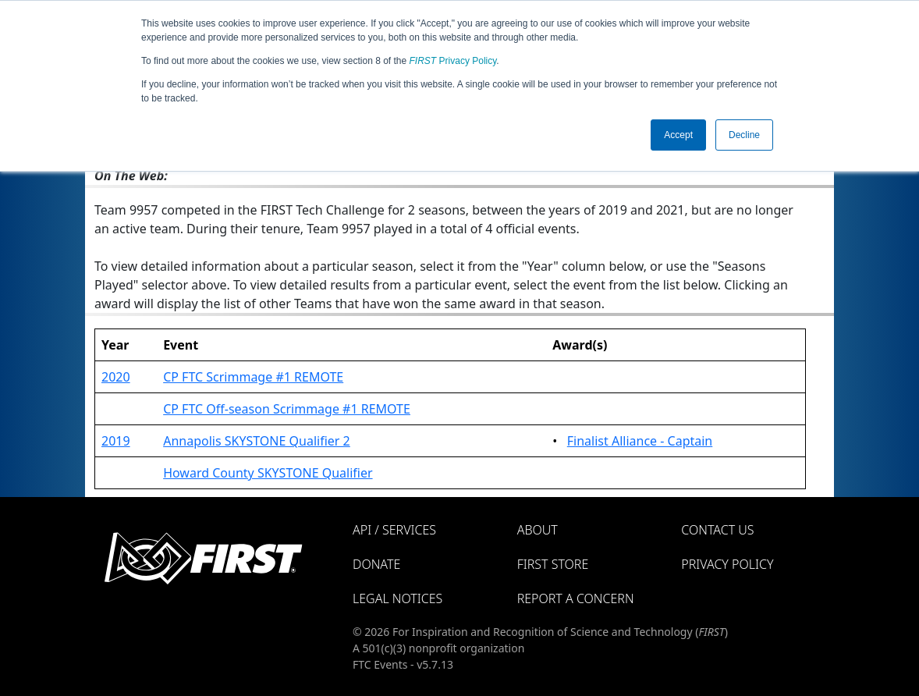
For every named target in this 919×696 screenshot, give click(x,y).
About (537, 529)
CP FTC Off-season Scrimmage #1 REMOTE (286, 408)
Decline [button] (744, 135)
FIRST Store (553, 564)
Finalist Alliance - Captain (640, 440)
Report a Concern (575, 598)
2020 (115, 376)
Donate (376, 564)
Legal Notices (397, 598)
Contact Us (717, 529)
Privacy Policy (453, 60)
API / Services (394, 529)
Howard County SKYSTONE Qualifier (267, 472)
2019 (115, 440)
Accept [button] (678, 135)
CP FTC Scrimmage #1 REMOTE (253, 376)
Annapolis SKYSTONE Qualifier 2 (256, 440)
